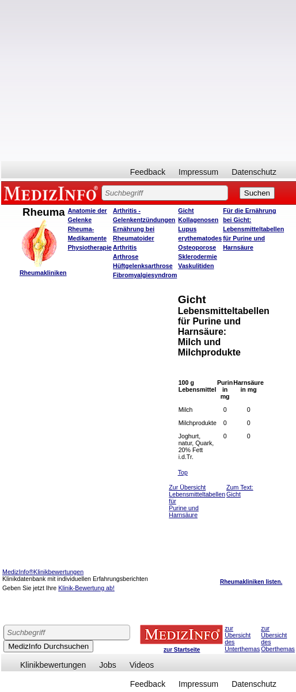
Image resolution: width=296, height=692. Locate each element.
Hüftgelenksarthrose (143, 265)
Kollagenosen (198, 219)
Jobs (107, 665)
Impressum (198, 172)
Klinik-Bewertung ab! (86, 587)
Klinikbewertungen (53, 665)
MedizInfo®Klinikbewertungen (43, 571)
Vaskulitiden (196, 265)
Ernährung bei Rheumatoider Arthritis (133, 238)
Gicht (185, 210)
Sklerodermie (197, 256)
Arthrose (125, 256)
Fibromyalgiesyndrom (145, 275)
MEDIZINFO (53, 192)
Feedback (147, 172)
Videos (142, 665)
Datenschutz (254, 172)
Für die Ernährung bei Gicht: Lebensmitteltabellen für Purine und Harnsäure (253, 229)
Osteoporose (197, 247)
